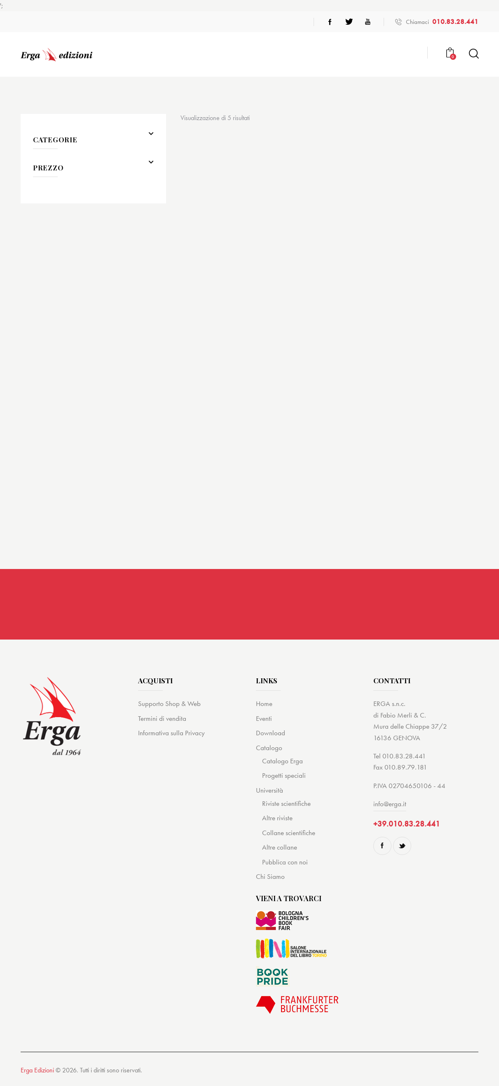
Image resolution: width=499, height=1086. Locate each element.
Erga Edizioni (37, 1072)
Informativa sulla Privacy (171, 734)
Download (270, 734)
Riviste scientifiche (286, 805)
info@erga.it (389, 805)
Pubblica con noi (285, 863)
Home (264, 705)
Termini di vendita (162, 720)
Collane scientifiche (288, 834)
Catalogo (269, 749)
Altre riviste (277, 819)
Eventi (264, 720)
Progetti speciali (284, 777)
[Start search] (473, 53)
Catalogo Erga (282, 762)
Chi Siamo (270, 878)
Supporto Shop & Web (169, 705)
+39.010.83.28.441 (406, 825)
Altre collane (279, 848)
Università (269, 791)
